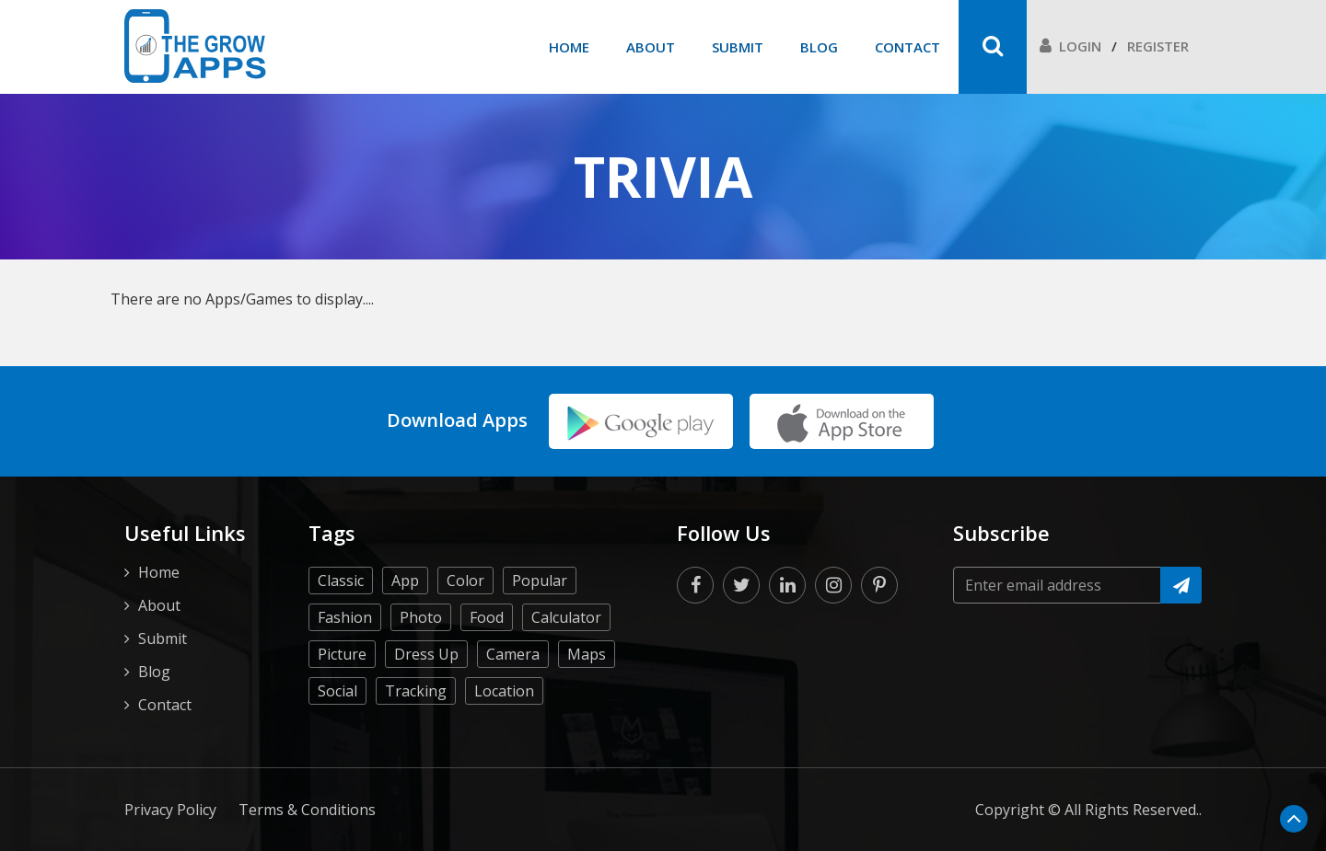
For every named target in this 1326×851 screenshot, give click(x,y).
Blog (819, 47)
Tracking (416, 691)
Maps (586, 654)
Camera (513, 654)
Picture (342, 654)
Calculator (566, 617)
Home (569, 47)
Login (1070, 46)
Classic (341, 580)
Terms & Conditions (307, 809)
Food (487, 617)
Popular (539, 580)
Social (337, 691)
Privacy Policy (170, 809)
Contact (907, 47)
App (405, 580)
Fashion (345, 617)
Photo (421, 617)
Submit (737, 47)
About (650, 47)
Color (465, 580)
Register (1158, 46)
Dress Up (426, 654)
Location (504, 691)
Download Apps (457, 420)
